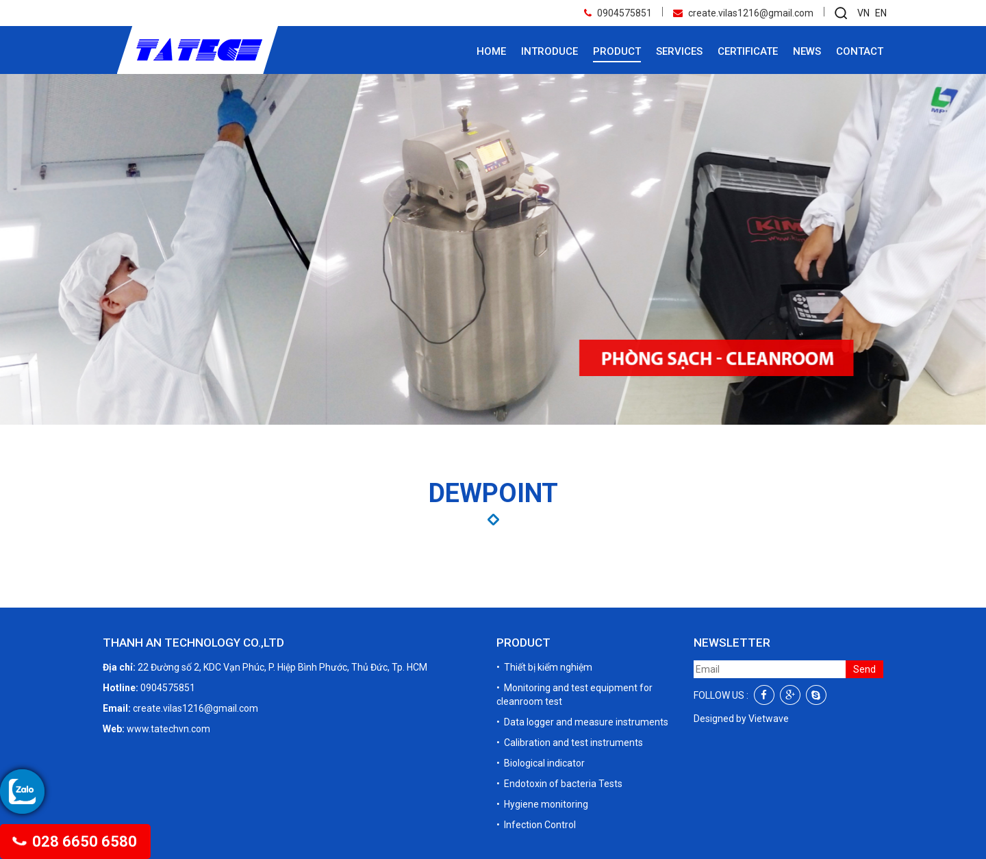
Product (617, 51)
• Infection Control (536, 824)
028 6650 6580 (75, 841)
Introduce (549, 51)
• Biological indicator (540, 763)
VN (863, 13)
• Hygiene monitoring (542, 804)
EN (881, 13)
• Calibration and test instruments (569, 742)
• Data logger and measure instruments (582, 722)
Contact (859, 51)
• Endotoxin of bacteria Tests (559, 783)
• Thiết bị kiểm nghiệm (544, 667)
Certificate (748, 51)
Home (491, 51)
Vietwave (768, 718)
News (807, 51)
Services (679, 51)
